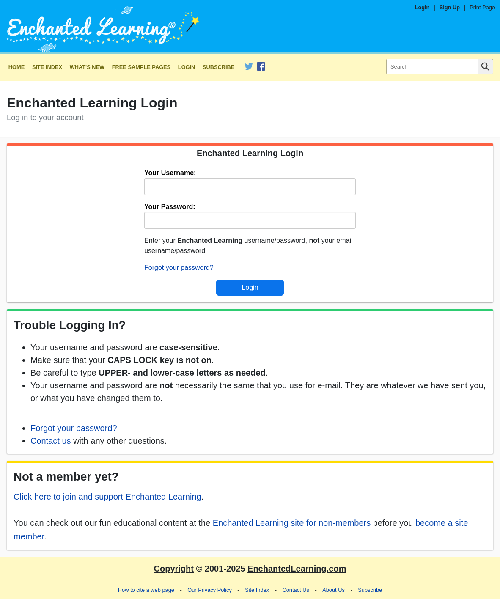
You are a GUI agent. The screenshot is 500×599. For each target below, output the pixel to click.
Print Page (482, 7)
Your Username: (170, 172)
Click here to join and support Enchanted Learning (107, 496)
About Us (333, 590)
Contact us (50, 440)
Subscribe (218, 67)
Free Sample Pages (141, 67)
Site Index (47, 67)
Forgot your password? (179, 267)
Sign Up (450, 7)
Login (422, 7)
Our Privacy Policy (209, 590)
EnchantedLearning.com (296, 568)
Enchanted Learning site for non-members (292, 523)
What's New (87, 67)
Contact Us (296, 590)
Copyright (174, 568)
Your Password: (169, 206)
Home (16, 67)
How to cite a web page (146, 590)
